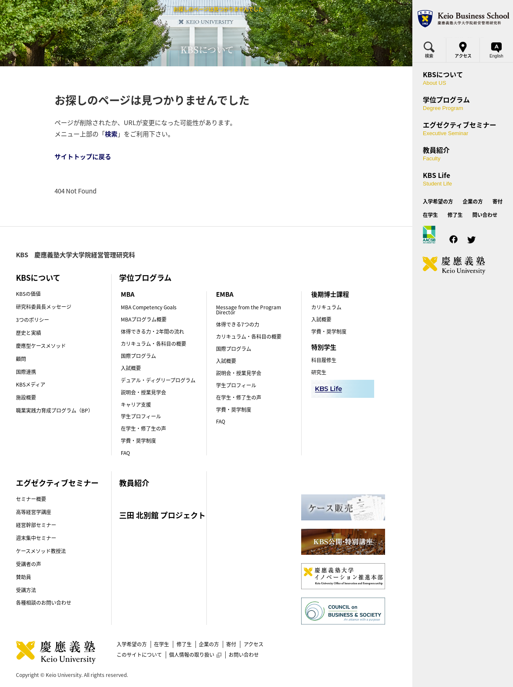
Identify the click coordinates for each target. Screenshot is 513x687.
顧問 (21, 359)
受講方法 (26, 590)
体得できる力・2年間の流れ (152, 331)
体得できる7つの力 (237, 324)
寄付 (231, 644)
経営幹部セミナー (36, 525)
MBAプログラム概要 (144, 319)
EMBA (225, 294)
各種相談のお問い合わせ (43, 602)
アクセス (253, 644)
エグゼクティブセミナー (57, 482)
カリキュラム (326, 307)
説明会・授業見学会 (143, 392)
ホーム (156, 9)
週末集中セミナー (36, 538)
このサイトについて (139, 654)
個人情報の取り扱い (195, 654)
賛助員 (23, 577)
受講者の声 (28, 564)
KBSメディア (30, 384)
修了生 (184, 644)
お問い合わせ (244, 654)
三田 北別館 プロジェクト (162, 515)
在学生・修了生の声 (143, 428)
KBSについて (38, 277)
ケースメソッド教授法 (41, 551)
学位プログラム (145, 277)
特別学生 (323, 347)
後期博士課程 (330, 294)
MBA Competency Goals (149, 307)
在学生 (161, 644)
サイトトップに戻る (83, 156)
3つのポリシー (32, 320)
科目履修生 (323, 360)
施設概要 (26, 397)
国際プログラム (138, 356)
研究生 (318, 372)
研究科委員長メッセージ (43, 307)
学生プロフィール (141, 416)
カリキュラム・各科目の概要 (153, 343)
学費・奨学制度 (138, 440)
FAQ (125, 453)
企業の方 (209, 644)
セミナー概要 (31, 499)
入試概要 (131, 368)
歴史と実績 (28, 333)
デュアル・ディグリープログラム (158, 380)
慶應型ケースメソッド (41, 346)
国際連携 (26, 372)
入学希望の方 (132, 644)
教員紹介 (134, 482)
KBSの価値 (28, 294)
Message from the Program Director (248, 309)
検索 (111, 133)
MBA (128, 294)
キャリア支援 (136, 404)
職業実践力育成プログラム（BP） (54, 410)
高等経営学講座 (33, 512)
